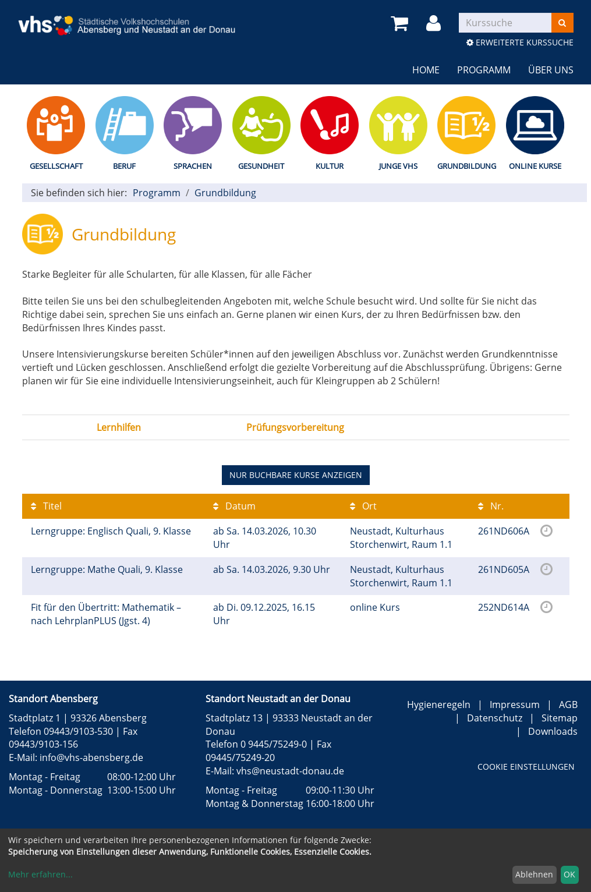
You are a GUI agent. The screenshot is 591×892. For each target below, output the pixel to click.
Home (426, 69)
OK (569, 874)
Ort (363, 506)
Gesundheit (261, 166)
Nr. (491, 506)
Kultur (330, 166)
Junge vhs (398, 166)
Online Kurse (535, 166)
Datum (234, 506)
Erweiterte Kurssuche (520, 42)
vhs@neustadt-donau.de (290, 770)
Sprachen (193, 166)
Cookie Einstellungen (526, 766)
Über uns (551, 69)
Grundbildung (466, 166)
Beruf (124, 166)
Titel (46, 506)
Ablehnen (534, 874)
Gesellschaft (56, 166)
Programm (484, 69)
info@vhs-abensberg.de (91, 757)
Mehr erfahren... (40, 874)
